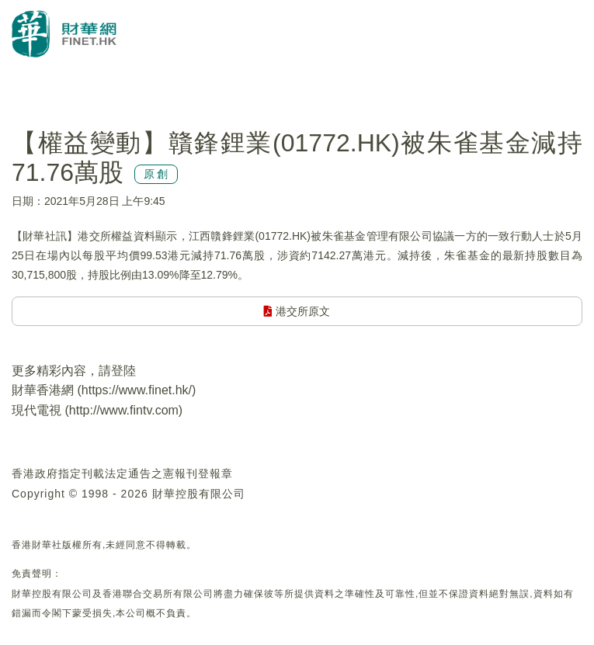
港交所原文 (297, 311)
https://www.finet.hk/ (137, 390)
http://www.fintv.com (124, 410)
